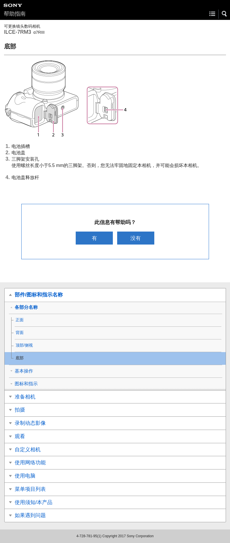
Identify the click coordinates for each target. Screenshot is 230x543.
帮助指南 (15, 14)
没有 (135, 238)
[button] (225, 14)
